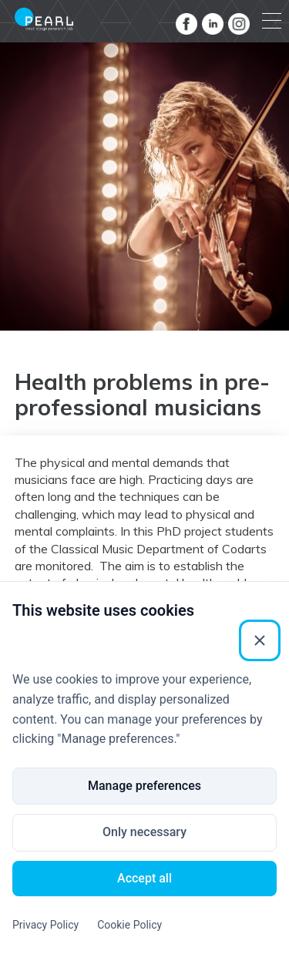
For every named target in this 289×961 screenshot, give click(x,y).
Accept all (144, 878)
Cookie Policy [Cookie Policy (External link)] (129, 925)
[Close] (260, 640)
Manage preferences (144, 785)
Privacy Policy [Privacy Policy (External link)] (45, 925)
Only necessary (144, 832)
